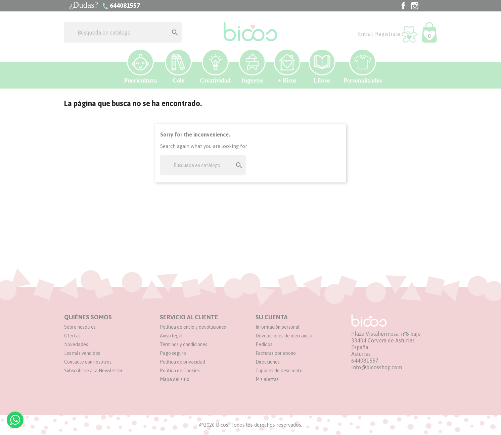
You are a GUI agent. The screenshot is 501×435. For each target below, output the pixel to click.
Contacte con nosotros (87, 362)
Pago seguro (173, 353)
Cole (178, 66)
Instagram (415, 6)
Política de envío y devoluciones (193, 327)
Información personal (278, 327)
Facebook (403, 6)
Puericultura (140, 66)
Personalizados (363, 66)
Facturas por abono (276, 353)
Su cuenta (271, 317)
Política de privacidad (182, 362)
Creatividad (215, 66)
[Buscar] (123, 32)
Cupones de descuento (279, 370)
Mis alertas (267, 379)
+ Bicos (287, 66)
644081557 (364, 361)
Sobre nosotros (80, 327)
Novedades (76, 344)
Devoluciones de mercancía (284, 335)
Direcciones (268, 362)
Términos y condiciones (183, 344)
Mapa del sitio (174, 379)
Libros (322, 66)
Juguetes (252, 66)
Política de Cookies (180, 370)
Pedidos (264, 344)
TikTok (426, 6)
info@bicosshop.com (376, 367)
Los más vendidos (82, 353)
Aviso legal (171, 335)
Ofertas (72, 335)
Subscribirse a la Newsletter (93, 370)
